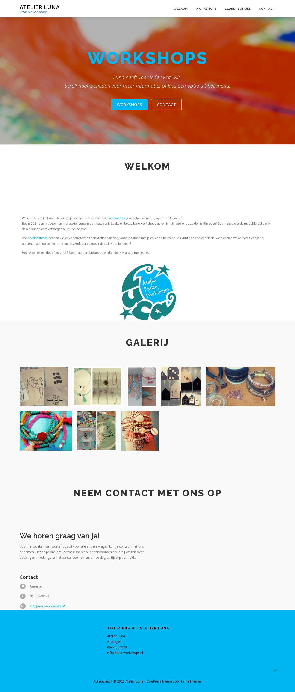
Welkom (181, 8)
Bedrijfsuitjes (238, 8)
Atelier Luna (40, 7)
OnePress (154, 681)
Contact (267, 8)
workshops (117, 309)
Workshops (206, 8)
